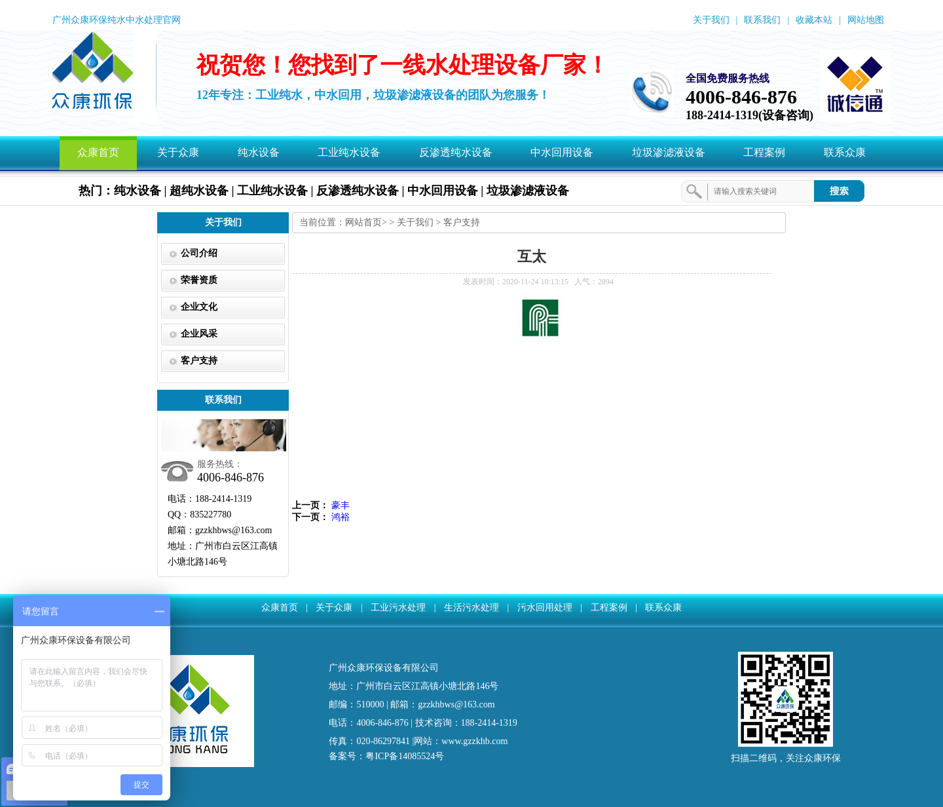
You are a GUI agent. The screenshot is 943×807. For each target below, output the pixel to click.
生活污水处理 (471, 607)
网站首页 (363, 222)
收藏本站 (814, 20)
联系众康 (845, 152)
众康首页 (98, 152)
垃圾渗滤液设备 (668, 152)
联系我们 (762, 20)
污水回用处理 (544, 607)
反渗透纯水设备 (455, 152)
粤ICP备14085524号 (404, 756)
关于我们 (711, 20)
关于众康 (178, 152)
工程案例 (764, 152)
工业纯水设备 (349, 152)
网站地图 (865, 20)
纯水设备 (259, 152)
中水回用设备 (561, 152)
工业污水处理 (398, 607)
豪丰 (340, 505)
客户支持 (461, 222)
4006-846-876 (741, 96)
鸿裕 (340, 517)
